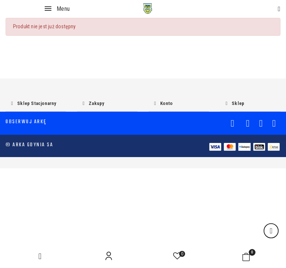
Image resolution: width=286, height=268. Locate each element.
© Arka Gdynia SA (29, 145)
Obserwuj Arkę (26, 122)
